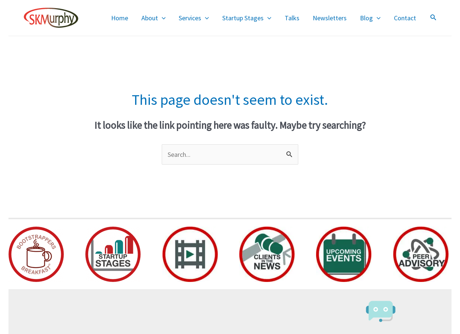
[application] (162, 18)
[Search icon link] (433, 18)
